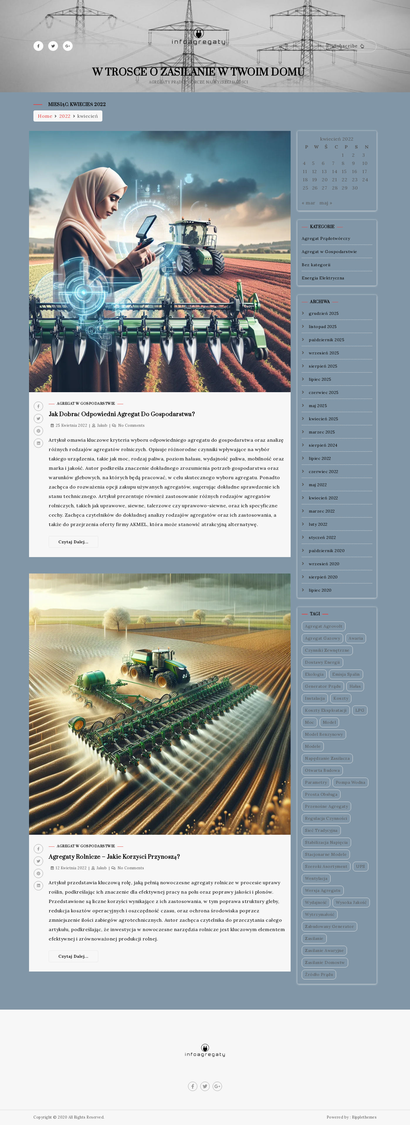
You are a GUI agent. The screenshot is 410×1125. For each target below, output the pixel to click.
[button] (350, 46)
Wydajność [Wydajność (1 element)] (316, 902)
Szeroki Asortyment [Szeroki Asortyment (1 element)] (326, 866)
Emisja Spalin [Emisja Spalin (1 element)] (346, 674)
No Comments (131, 425)
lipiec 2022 (320, 458)
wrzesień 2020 (324, 563)
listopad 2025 (323, 326)
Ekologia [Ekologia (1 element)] (314, 674)
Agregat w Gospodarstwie (86, 404)
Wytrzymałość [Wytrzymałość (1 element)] (319, 914)
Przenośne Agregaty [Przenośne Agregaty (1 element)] (326, 806)
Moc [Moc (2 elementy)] (309, 722)
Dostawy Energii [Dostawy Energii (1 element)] (322, 662)
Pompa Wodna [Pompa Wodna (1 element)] (350, 782)
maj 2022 (318, 484)
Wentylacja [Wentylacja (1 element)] (316, 878)
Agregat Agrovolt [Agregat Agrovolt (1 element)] (323, 626)
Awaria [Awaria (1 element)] (356, 638)
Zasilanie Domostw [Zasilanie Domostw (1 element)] (325, 962)
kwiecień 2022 (323, 498)
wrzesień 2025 (324, 353)
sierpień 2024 (323, 445)
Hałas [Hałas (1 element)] (355, 686)
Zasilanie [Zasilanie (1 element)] (314, 938)
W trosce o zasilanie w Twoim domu (198, 72)
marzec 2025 (322, 432)
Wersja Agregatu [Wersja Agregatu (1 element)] (322, 890)
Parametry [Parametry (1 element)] (316, 782)
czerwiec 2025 (324, 392)
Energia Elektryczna (323, 278)
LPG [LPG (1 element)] (360, 710)
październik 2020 (327, 550)
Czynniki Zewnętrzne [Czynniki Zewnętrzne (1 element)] (327, 650)
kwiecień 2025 (323, 418)
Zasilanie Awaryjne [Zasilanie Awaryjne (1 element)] (324, 950)
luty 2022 (318, 524)
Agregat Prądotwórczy (326, 238)
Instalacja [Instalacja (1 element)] (315, 698)
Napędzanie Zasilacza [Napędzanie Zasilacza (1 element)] (327, 758)
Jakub (102, 425)
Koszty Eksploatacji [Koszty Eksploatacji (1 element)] (326, 710)
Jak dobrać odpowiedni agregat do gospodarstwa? (122, 414)
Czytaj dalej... (73, 541)
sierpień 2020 (323, 577)
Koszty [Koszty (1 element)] (340, 698)
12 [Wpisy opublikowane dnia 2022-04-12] (314, 171)
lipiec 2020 (320, 590)
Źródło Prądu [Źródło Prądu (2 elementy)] (319, 974)
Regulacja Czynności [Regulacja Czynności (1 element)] (326, 818)
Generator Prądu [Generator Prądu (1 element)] (323, 686)
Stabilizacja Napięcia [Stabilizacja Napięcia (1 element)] (326, 842)
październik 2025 (326, 339)
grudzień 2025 (324, 313)
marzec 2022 (322, 511)
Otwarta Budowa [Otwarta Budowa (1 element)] (322, 770)
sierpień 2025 (323, 366)
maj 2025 (318, 405)
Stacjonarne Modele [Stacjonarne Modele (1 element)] (326, 854)
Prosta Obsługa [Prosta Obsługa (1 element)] (321, 794)
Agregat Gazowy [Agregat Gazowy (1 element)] (322, 638)
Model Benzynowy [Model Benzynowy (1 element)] (324, 734)
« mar (309, 203)
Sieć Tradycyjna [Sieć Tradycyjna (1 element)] (321, 830)
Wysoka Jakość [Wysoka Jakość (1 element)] (351, 902)
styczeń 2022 (322, 537)
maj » (325, 203)
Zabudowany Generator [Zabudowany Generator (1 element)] (329, 926)
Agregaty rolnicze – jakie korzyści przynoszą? (114, 857)
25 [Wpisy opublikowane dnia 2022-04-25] (305, 188)
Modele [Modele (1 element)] (313, 746)
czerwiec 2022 (323, 471)
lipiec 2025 (320, 379)
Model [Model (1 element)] (329, 722)
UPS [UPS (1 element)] (360, 866)
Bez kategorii (316, 264)
